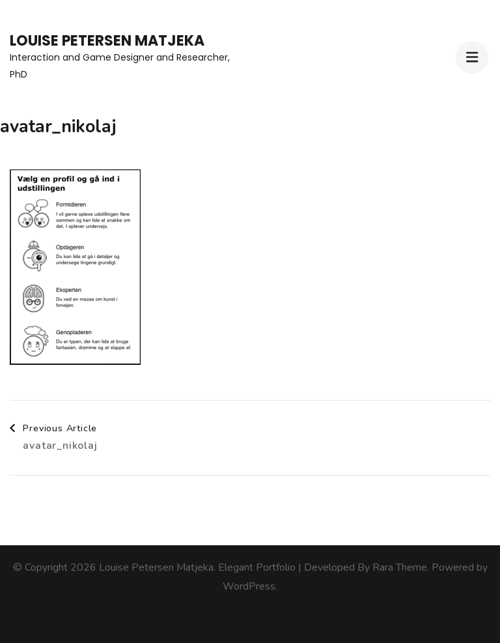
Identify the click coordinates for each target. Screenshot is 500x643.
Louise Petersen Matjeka (107, 41)
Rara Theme (399, 567)
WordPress (249, 586)
